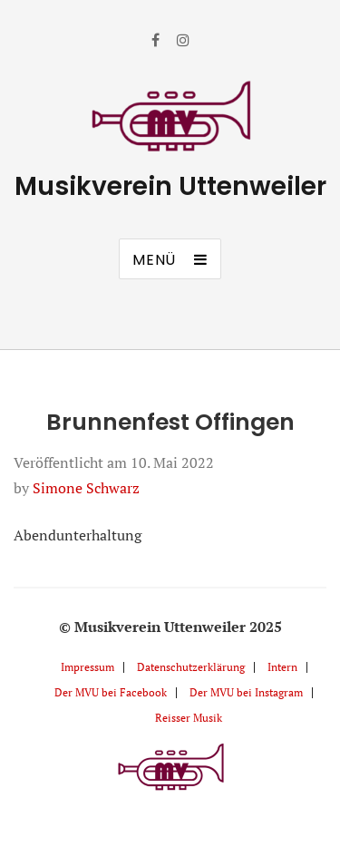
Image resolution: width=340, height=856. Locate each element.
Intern (282, 667)
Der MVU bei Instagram (246, 692)
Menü (154, 259)
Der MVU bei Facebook (110, 692)
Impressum (87, 667)
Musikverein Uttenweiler (170, 186)
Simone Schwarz (86, 488)
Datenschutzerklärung (191, 667)
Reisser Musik (188, 718)
